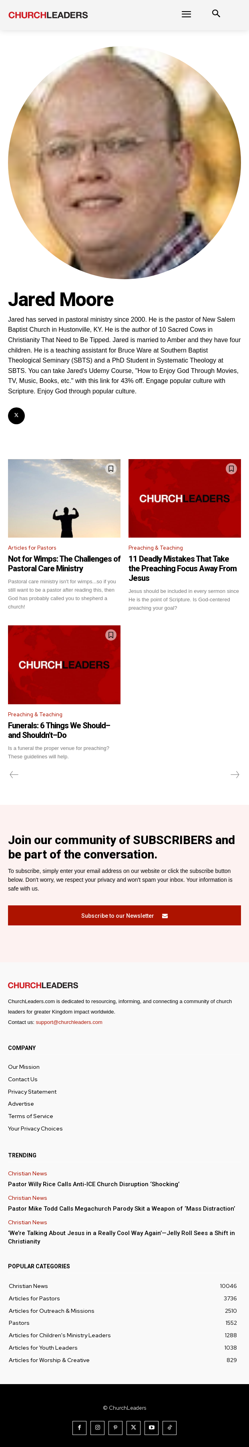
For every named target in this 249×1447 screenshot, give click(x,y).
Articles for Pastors (32, 547)
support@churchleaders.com (69, 1022)
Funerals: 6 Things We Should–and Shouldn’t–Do (59, 730)
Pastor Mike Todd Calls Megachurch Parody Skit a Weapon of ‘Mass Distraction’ (121, 1208)
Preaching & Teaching (156, 547)
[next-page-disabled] (234, 775)
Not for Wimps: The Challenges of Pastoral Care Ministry (64, 563)
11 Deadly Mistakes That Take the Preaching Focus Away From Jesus (183, 568)
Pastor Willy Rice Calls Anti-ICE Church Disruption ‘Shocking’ (93, 1184)
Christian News (27, 1173)
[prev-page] (14, 775)
